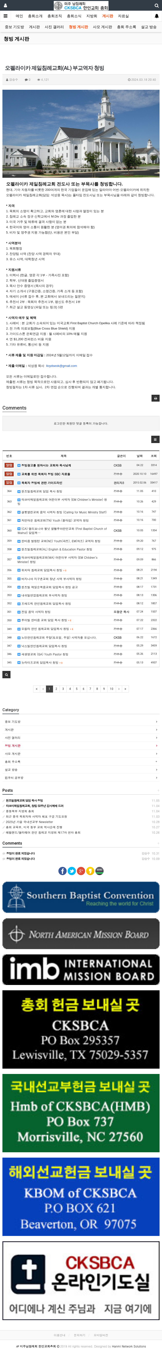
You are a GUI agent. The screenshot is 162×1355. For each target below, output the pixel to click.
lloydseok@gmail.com (61, 366)
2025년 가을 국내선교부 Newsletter (27, 822)
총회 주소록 (126, 27)
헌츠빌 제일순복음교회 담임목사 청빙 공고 (48, 587)
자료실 (123, 16)
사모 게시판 (102, 27)
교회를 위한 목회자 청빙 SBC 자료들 (44, 474)
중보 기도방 (14, 27)
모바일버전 (101, 1335)
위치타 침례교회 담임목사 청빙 (42, 570)
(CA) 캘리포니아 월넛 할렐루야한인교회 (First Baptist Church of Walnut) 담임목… (62, 530)
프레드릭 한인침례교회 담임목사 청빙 (44, 603)
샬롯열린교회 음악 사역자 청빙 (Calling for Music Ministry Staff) (62, 512)
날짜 (140, 456)
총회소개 (35, 16)
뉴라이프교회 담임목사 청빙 (40, 662)
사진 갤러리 (54, 27)
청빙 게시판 (78, 27)
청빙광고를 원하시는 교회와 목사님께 (44, 465)
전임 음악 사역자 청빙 (34, 612)
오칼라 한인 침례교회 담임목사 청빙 (45, 629)
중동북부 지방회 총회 (18, 811)
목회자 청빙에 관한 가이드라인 (40, 483)
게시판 (107, 16)
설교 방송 (149, 27)
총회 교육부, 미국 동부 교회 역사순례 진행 (32, 827)
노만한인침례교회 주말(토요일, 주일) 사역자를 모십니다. (57, 637)
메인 (19, 16)
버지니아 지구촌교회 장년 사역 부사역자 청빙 (50, 579)
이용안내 (59, 1335)
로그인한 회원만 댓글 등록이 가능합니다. (81, 423)
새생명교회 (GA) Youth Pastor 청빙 (43, 654)
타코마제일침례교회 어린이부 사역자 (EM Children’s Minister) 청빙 (62, 501)
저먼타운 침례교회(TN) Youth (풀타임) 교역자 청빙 (53, 520)
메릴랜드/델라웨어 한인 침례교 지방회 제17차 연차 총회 (41, 832)
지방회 (91, 16)
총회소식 (74, 16)
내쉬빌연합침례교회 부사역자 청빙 (42, 595)
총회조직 (54, 16)
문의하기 (79, 1335)
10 (111, 689)
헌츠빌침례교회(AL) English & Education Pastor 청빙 (55, 549)
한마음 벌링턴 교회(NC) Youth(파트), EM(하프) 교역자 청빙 (59, 541)
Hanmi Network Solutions (129, 1346)
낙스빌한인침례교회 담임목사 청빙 (42, 646)
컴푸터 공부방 (14, 777)
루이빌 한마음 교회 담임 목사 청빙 (44, 620)
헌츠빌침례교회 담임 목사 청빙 (40, 491)
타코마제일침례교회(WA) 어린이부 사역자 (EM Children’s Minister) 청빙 (58, 559)
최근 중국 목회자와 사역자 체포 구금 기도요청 (34, 816)
